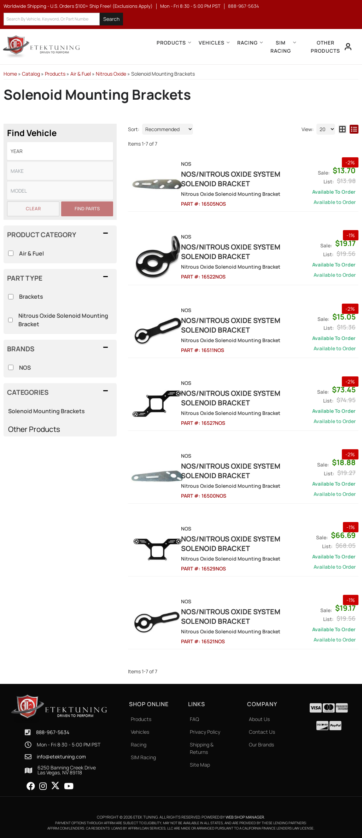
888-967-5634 (52, 732)
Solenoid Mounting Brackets (46, 411)
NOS (25, 367)
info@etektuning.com (61, 756)
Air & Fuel (31, 253)
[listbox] (60, 151)
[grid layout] (342, 129)
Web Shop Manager (245, 817)
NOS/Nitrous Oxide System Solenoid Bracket (238, 178)
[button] (63, 19)
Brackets (31, 296)
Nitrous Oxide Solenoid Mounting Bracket (63, 320)
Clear (33, 208)
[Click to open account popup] (348, 47)
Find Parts (87, 208)
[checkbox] (10, 367)
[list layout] (354, 129)
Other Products (34, 429)
